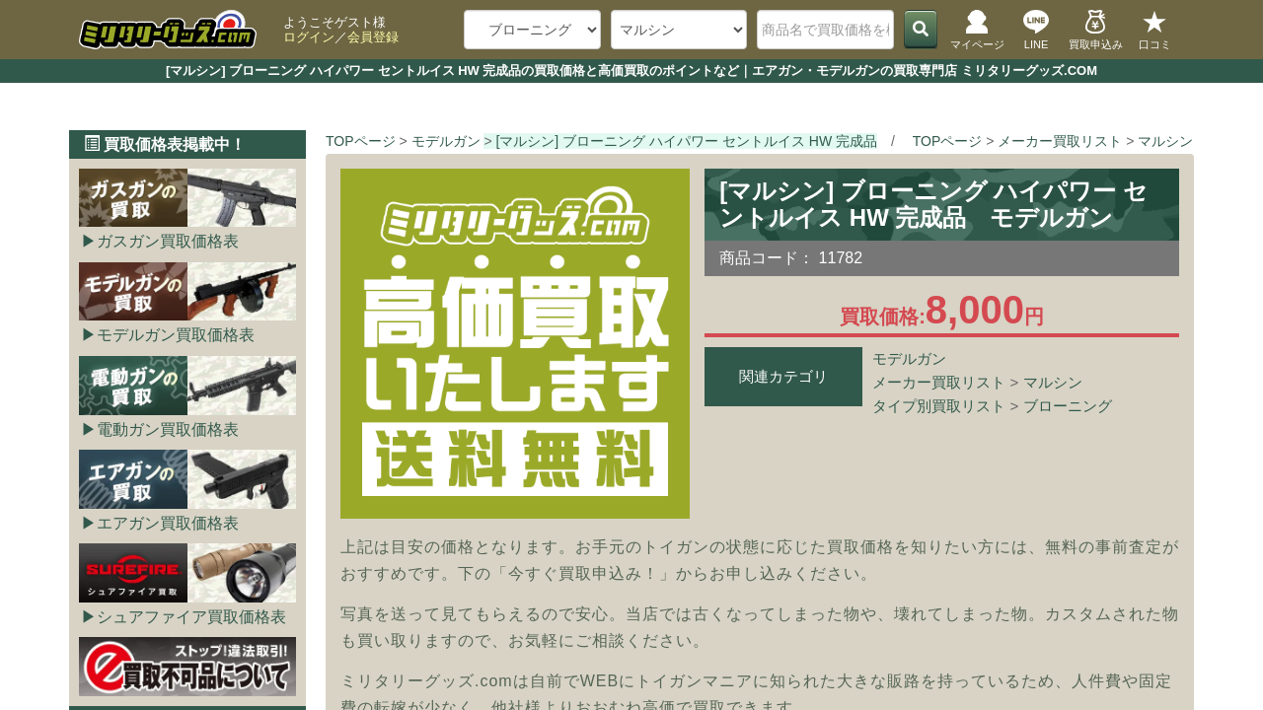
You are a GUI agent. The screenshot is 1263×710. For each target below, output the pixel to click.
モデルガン (909, 358)
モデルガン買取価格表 (176, 334)
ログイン (308, 37)
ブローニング (1067, 405)
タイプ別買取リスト (938, 405)
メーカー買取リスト (938, 382)
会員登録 (373, 37)
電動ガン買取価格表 (168, 429)
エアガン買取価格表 (168, 523)
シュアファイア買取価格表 (191, 616)
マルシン (1052, 382)
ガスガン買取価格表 (168, 241)
